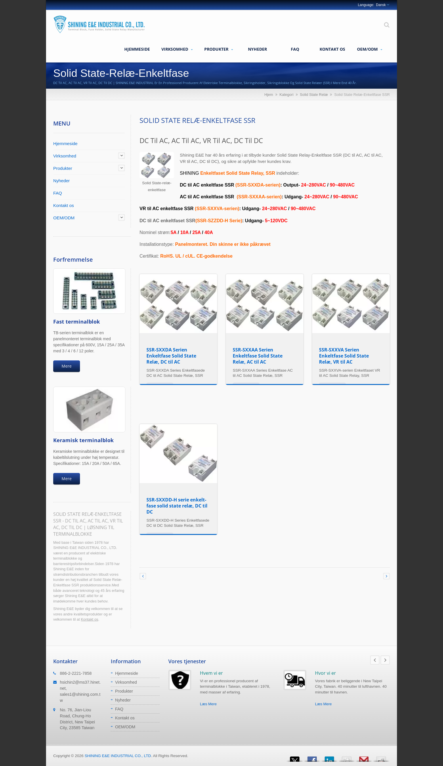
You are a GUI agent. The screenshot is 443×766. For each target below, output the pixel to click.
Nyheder (257, 49)
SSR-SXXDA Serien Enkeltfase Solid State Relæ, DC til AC (171, 356)
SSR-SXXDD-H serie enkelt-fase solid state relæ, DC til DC (176, 506)
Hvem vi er (211, 673)
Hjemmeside (137, 49)
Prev (374, 660)
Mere (67, 366)
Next (385, 660)
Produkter (218, 49)
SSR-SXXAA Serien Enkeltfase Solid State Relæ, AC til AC (257, 356)
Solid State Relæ (314, 94)
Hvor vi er (325, 673)
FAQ (295, 49)
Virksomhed (177, 49)
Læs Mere (208, 704)
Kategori (286, 94)
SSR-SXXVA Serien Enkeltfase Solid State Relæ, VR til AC (344, 356)
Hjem (268, 94)
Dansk (381, 5)
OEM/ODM (369, 49)
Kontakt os (332, 49)
